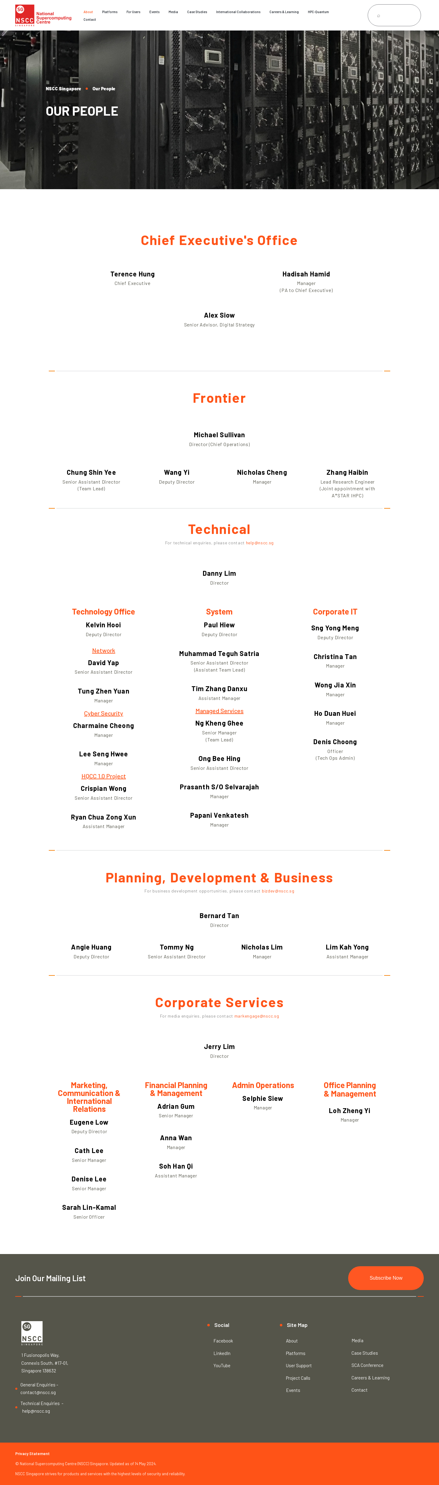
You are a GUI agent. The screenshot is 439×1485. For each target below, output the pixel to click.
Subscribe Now (385, 1278)
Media (173, 12)
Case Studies (197, 12)
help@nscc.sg (260, 542)
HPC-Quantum (318, 12)
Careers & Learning (284, 12)
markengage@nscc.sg (256, 1015)
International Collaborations (238, 12)
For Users (133, 12)
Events (154, 12)
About (88, 12)
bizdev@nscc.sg (278, 890)
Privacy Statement (32, 1453)
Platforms (109, 12)
